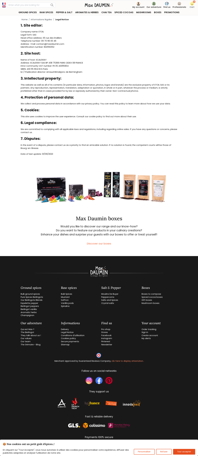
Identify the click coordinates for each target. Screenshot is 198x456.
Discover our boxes (99, 243)
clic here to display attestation (127, 361)
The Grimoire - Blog (30, 344)
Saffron (65, 300)
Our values (26, 338)
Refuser (164, 451)
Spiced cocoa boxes (152, 297)
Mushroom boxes (150, 303)
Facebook (106, 335)
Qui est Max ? (27, 329)
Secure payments (70, 341)
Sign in (145, 332)
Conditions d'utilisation (72, 335)
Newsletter (106, 344)
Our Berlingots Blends (31, 300)
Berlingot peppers (30, 306)
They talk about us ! (31, 335)
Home (24, 19)
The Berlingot (27, 332)
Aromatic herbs (29, 312)
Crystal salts (107, 303)
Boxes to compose (151, 294)
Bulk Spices (66, 294)
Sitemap (65, 344)
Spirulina (65, 306)
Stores (104, 332)
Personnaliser (144, 451)
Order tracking (149, 329)
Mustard (65, 297)
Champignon (27, 315)
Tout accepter (184, 451)
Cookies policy (68, 338)
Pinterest (105, 341)
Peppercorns (107, 297)
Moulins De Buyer (109, 294)
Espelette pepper (29, 303)
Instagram (106, 338)
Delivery (65, 329)
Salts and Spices (109, 300)
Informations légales (41, 19)
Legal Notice (67, 332)
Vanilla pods (67, 303)
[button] (192, 5)
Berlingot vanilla (29, 309)
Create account (150, 335)
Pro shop (105, 329)
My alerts (146, 338)
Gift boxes (147, 300)
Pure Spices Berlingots (32, 297)
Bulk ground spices (30, 294)
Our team (26, 341)
